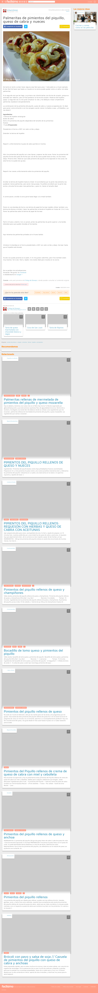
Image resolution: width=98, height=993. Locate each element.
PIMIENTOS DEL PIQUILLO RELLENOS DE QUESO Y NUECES (33, 463)
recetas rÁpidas (23, 519)
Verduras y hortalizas (20, 830)
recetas (12, 893)
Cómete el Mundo (11, 482)
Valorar (67, 11)
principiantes (40, 342)
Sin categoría (7, 646)
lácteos (6, 893)
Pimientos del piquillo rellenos (26, 897)
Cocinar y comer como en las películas (84, 26)
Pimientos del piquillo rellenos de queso (33, 711)
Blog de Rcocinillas (11, 730)
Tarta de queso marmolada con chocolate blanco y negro (13, 330)
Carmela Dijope (80, 12)
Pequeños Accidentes (12, 358)
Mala (66, 292)
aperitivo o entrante (9, 395)
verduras (19, 893)
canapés (19, 342)
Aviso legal (78, 986)
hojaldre (34, 342)
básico (14, 646)
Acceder (90, 1)
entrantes (24, 342)
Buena (53, 292)
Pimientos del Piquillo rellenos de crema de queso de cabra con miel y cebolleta (35, 772)
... (28, 395)
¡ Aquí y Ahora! (10, 670)
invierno (24, 395)
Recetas (6, 767)
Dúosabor (9, 792)
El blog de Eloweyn (12, 10)
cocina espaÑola (14, 519)
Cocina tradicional (9, 585)
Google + (20, 274)
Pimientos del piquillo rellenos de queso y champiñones (34, 591)
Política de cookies (55, 986)
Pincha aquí (24, 284)
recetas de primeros (12, 342)
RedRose (9, 915)
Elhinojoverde (10, 855)
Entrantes (17, 585)
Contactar (85, 986)
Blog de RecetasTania (12, 421)
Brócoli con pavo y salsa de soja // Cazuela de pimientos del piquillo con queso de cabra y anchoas (35, 960)
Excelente (38, 292)
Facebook (23, 272)
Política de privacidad (68, 986)
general (6, 519)
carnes (19, 646)
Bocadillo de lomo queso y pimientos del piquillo (33, 651)
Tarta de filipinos (56, 327)
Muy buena (46, 292)
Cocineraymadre (11, 548)
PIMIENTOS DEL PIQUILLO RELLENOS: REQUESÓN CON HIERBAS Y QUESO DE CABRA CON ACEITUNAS (32, 526)
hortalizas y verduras (21, 707)
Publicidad (93, 986)
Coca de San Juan (34, 327)
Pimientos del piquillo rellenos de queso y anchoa (34, 835)
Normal (60, 292)
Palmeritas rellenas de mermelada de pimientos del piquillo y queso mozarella (33, 400)
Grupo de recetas (26, 585)
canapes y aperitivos (20, 458)
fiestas (29, 342)
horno (18, 395)
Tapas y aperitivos (9, 830)
